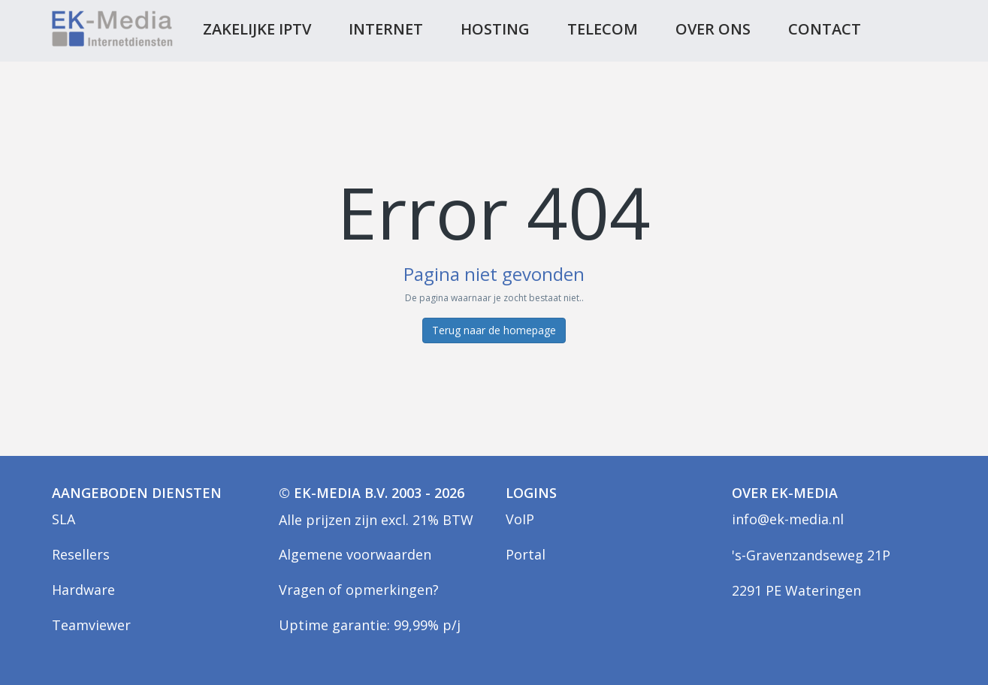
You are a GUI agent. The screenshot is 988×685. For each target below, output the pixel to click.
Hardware (83, 590)
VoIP (520, 519)
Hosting (495, 29)
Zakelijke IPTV (257, 29)
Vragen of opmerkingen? (359, 590)
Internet (386, 29)
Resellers (81, 554)
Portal (525, 554)
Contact (824, 29)
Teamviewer (91, 625)
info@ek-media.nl (788, 519)
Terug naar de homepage (494, 330)
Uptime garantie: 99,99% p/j (370, 625)
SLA (63, 519)
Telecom (602, 29)
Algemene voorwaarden (355, 554)
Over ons (713, 29)
